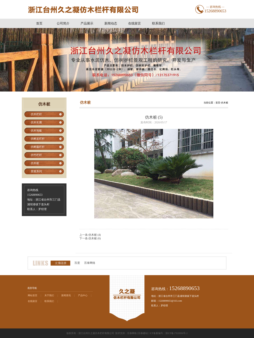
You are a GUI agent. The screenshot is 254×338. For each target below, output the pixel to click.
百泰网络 (89, 262)
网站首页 (32, 295)
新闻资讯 (66, 295)
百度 (77, 262)
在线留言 (32, 301)
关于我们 (49, 295)
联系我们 (49, 301)
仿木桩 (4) (95, 234)
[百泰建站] (142, 333)
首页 (218, 102)
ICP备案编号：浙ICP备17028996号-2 (169, 333)
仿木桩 (224, 102)
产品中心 (83, 295)
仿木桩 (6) (95, 238)
